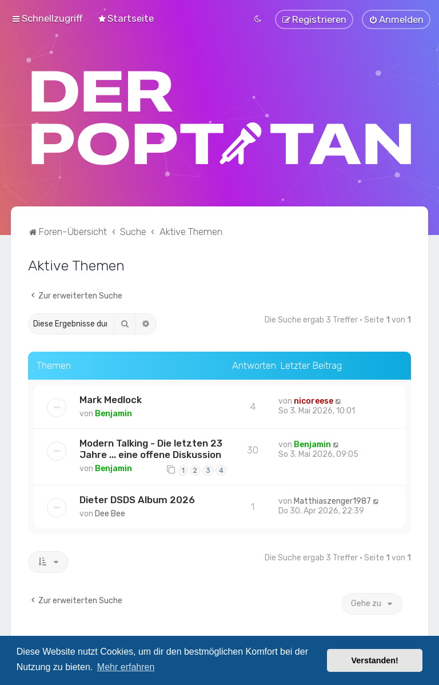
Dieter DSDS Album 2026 (137, 498)
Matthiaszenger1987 (332, 500)
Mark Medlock (110, 398)
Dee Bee (110, 512)
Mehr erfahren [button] (126, 667)
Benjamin (113, 412)
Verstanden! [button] (375, 660)
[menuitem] (125, 17)
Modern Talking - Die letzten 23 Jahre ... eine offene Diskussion (150, 447)
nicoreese (313, 400)
